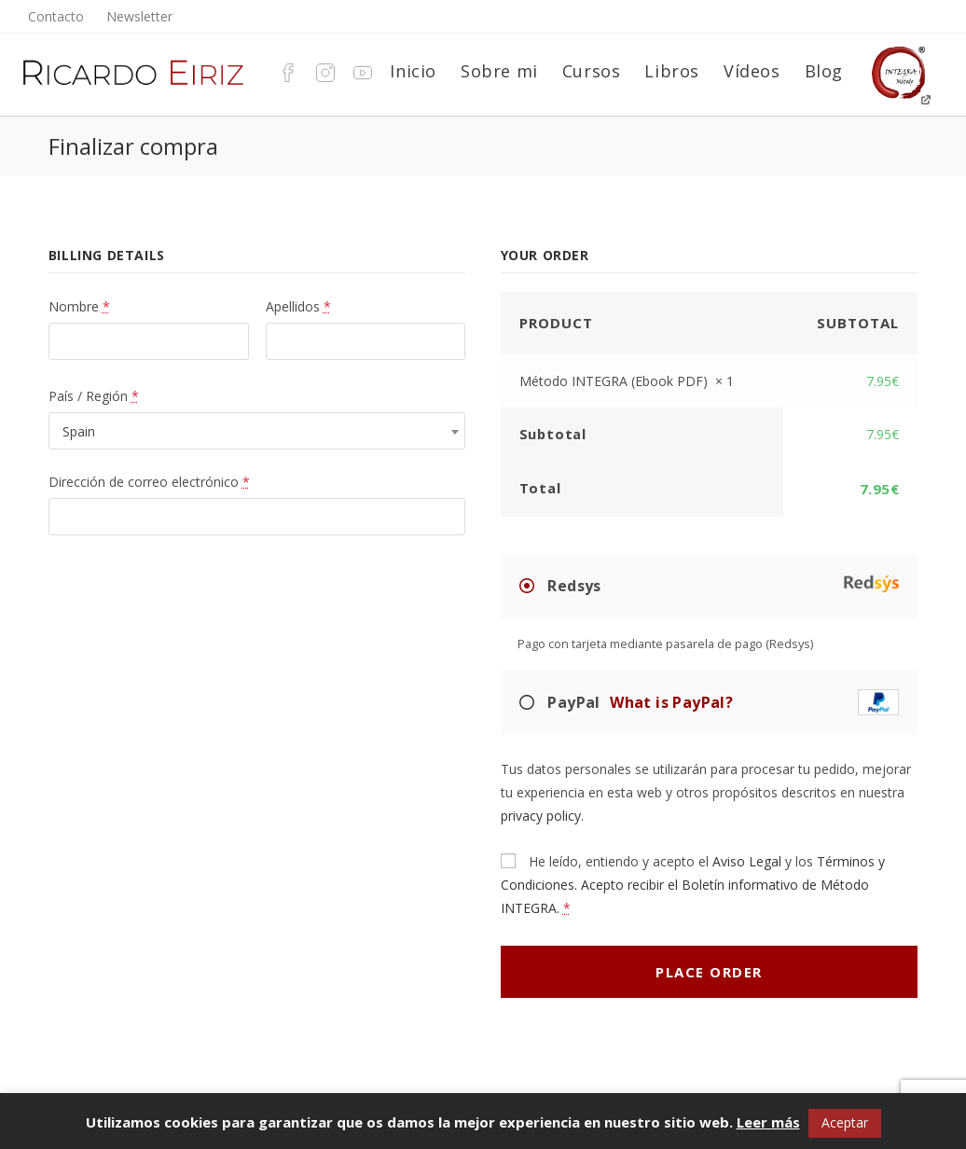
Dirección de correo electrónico (149, 482)
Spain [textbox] (78, 431)
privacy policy (541, 815)
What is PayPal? (671, 702)
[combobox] (257, 431)
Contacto (56, 16)
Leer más (768, 1122)
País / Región (93, 396)
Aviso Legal (746, 861)
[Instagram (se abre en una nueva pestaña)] (321, 71)
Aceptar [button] (844, 1122)
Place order (709, 971)
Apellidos (298, 306)
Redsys (721, 584)
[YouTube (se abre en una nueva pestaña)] (358, 71)
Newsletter (139, 16)
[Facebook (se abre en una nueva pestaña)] (283, 71)
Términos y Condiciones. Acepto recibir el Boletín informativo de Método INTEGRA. (693, 884)
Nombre (79, 306)
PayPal (721, 702)
